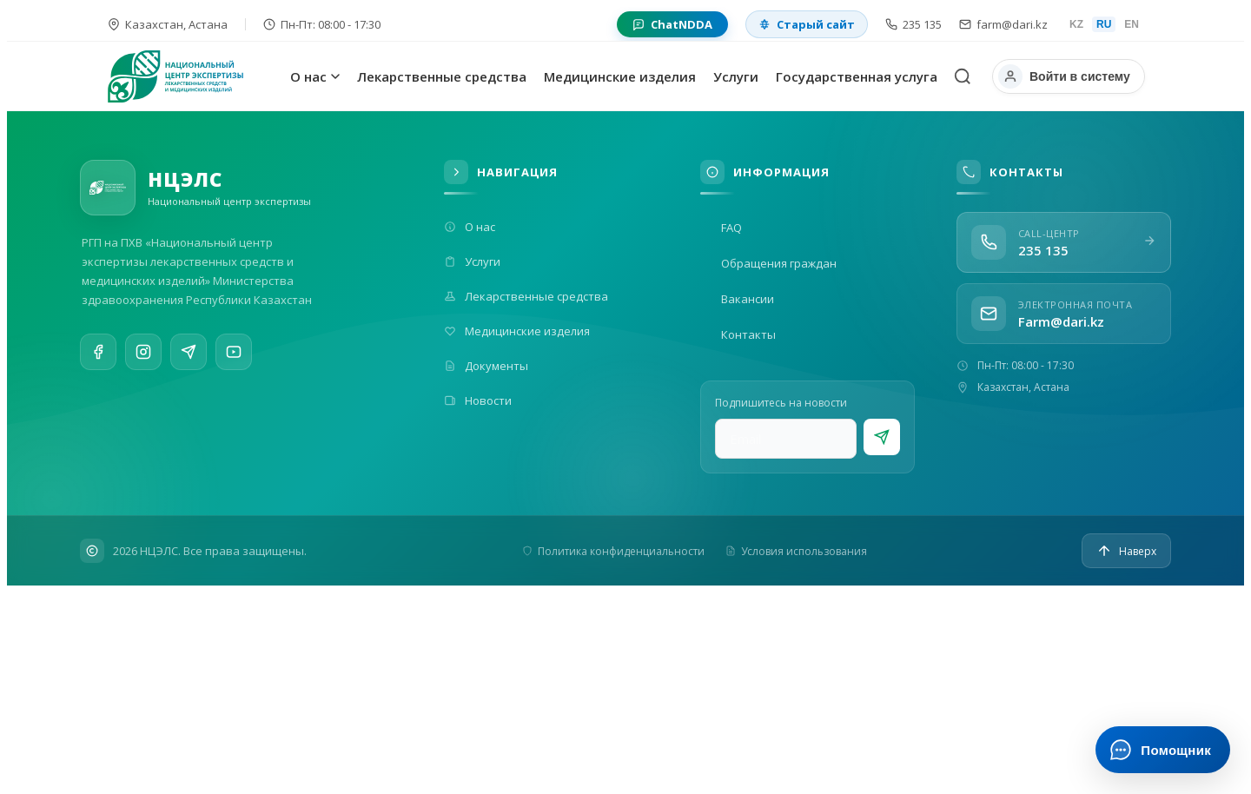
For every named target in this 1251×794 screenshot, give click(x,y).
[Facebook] (98, 353)
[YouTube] (233, 365)
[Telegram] (188, 359)
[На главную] (194, 76)
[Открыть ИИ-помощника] (1162, 749)
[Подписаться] (882, 437)
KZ (1076, 24)
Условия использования (796, 551)
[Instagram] (143, 355)
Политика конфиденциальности (613, 551)
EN (1131, 24)
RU (1103, 24)
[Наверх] (1126, 550)
